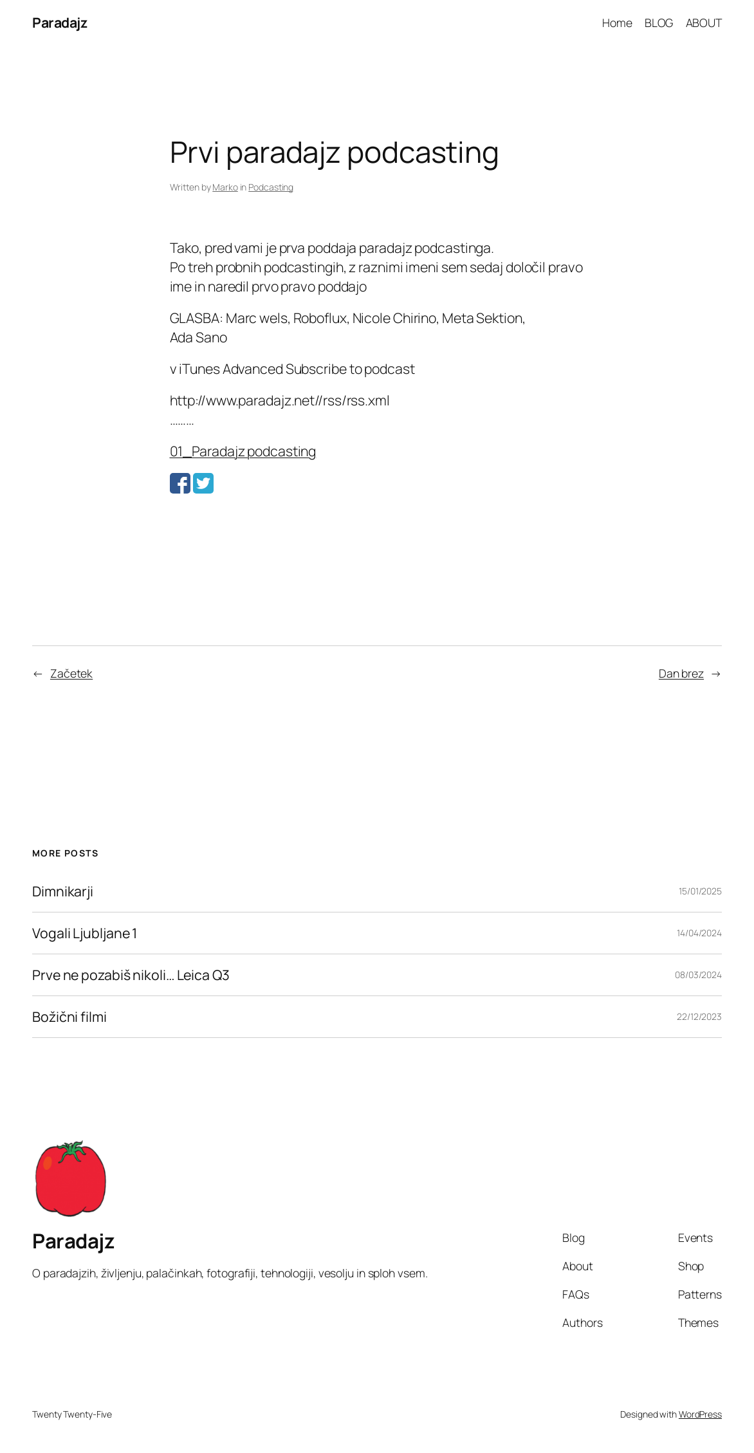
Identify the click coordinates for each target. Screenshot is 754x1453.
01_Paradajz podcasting (243, 450)
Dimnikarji (62, 891)
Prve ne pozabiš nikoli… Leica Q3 (131, 975)
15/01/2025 (700, 891)
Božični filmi (69, 1016)
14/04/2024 (699, 933)
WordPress (700, 1414)
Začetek (71, 673)
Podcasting (270, 187)
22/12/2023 (699, 1016)
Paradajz (59, 22)
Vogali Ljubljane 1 (84, 933)
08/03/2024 (698, 974)
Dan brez (681, 673)
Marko (225, 187)
